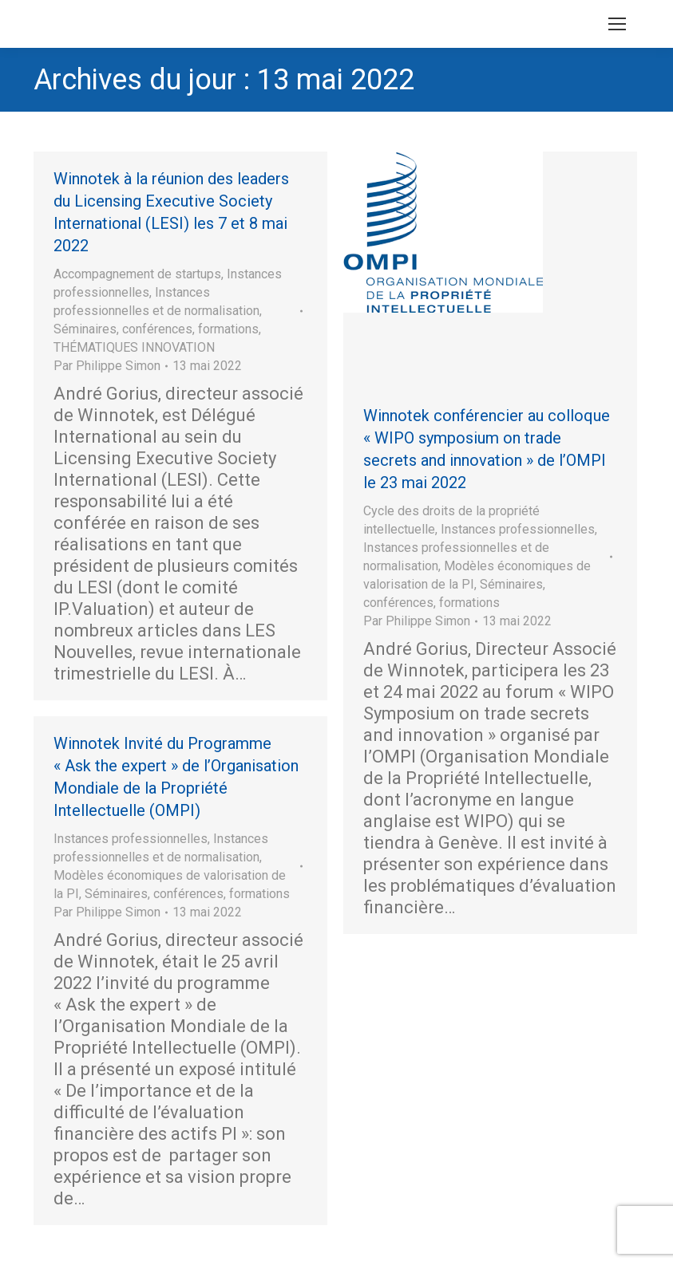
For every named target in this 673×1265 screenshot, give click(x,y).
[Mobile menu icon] (617, 24)
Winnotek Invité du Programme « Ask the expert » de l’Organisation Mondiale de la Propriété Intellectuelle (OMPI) (176, 777)
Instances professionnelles (518, 529)
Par (106, 365)
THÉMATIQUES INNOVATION (134, 347)
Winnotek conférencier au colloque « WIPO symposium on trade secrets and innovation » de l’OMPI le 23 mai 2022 (486, 449)
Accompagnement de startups (137, 274)
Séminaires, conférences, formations (156, 329)
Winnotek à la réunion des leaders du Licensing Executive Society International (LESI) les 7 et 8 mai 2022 (171, 212)
